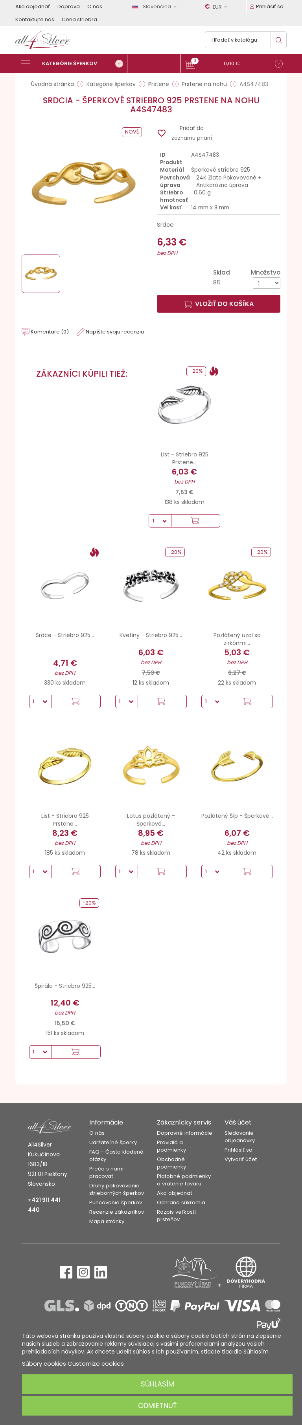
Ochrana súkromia (181, 1202)
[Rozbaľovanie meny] (217, 6)
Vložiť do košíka (219, 303)
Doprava (68, 6)
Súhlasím (157, 1384)
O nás (94, 6)
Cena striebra (79, 19)
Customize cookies (96, 1363)
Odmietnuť (157, 1405)
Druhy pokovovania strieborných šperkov (116, 1189)
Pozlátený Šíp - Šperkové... (237, 816)
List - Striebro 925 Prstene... (184, 458)
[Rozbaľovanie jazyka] (156, 6)
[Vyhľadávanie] (246, 39)
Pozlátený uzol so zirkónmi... (237, 639)
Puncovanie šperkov (115, 1202)
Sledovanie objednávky (240, 1136)
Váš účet (238, 1122)
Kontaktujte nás (34, 19)
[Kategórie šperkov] (74, 64)
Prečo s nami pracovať (106, 1172)
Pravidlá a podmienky (171, 1146)
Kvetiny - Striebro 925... (151, 635)
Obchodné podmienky (171, 1163)
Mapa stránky (106, 1221)
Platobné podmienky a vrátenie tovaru (184, 1179)
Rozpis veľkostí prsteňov (176, 1215)
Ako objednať (32, 6)
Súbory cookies (44, 1363)
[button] (234, 64)
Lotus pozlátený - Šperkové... (151, 820)
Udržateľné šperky (113, 1142)
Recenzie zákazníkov (116, 1212)
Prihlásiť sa (238, 1150)
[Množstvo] (266, 283)
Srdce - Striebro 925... (65, 635)
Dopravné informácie (184, 1133)
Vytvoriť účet (241, 1159)
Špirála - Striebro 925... (65, 986)
